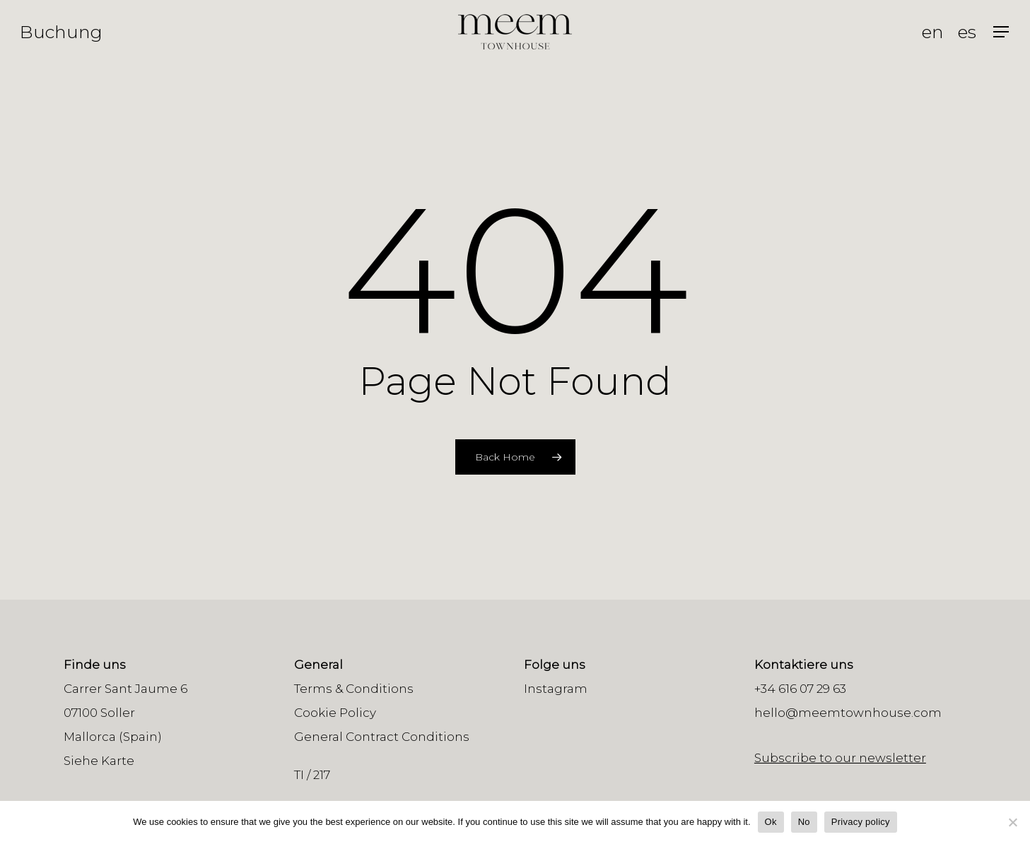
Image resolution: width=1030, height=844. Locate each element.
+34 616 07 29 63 (800, 689)
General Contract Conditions (381, 737)
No (804, 821)
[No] (1012, 822)
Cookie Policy (335, 713)
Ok (771, 821)
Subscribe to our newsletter (840, 758)
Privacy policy (860, 821)
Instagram (555, 689)
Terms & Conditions (354, 689)
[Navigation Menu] (1001, 32)
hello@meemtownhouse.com (848, 713)
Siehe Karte (99, 761)
